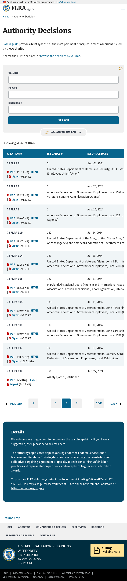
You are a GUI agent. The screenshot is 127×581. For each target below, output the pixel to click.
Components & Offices (51, 527)
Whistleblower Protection (76, 573)
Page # (12, 88)
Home (6, 16)
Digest (14, 176)
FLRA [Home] (22, 8)
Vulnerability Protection (16, 577)
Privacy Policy (76, 577)
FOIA (5, 573)
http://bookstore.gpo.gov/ (27, 488)
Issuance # (15, 103)
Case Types (78, 527)
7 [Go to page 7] (79, 403)
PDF (11, 172)
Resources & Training (20, 535)
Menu (123, 8)
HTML (35, 172)
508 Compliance (56, 577)
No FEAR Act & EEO (47, 573)
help (121, 69)
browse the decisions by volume (60, 56)
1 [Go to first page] (35, 404)
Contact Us (47, 535)
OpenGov (38, 577)
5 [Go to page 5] (58, 403)
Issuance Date (97, 154)
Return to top (11, 518)
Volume (13, 73)
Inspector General (22, 573)
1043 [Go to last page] (100, 404)
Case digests (10, 44)
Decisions (97, 527)
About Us (24, 527)
